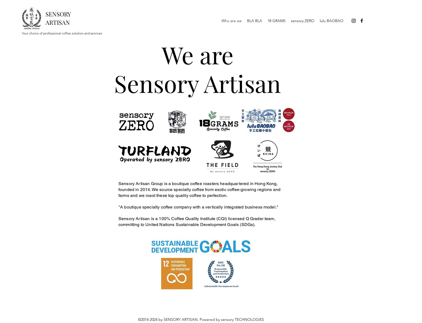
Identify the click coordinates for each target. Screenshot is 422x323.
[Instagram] (353, 20)
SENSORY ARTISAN (58, 18)
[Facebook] (361, 20)
